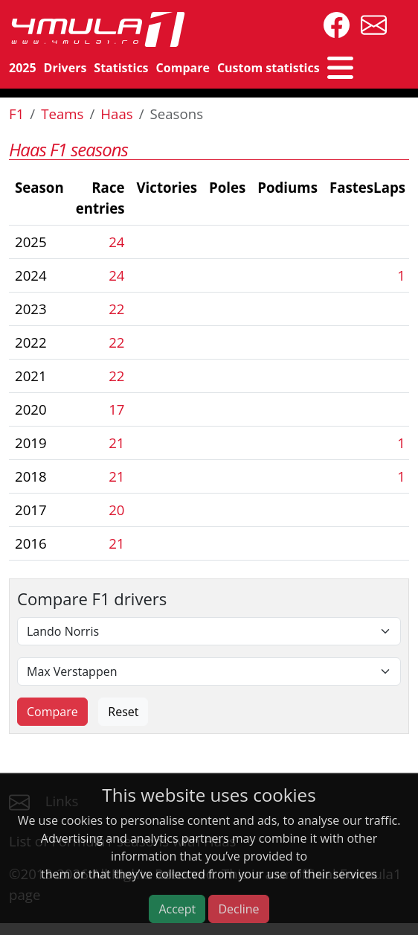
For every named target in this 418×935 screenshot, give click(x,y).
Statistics (121, 68)
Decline (238, 909)
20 (116, 509)
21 (116, 442)
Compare (183, 68)
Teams (62, 113)
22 (116, 308)
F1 (16, 113)
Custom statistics (268, 68)
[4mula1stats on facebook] (333, 23)
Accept (177, 909)
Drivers (65, 68)
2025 (22, 68)
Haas (116, 113)
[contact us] (370, 23)
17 (116, 409)
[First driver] (209, 631)
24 (116, 241)
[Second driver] (209, 671)
